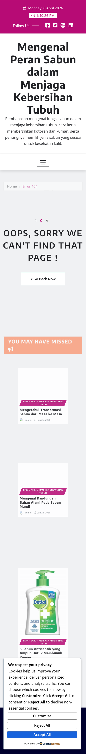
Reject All (42, 725)
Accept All (42, 734)
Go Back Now (43, 279)
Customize (42, 715)
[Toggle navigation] (43, 162)
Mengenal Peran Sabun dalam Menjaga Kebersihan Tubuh (43, 78)
